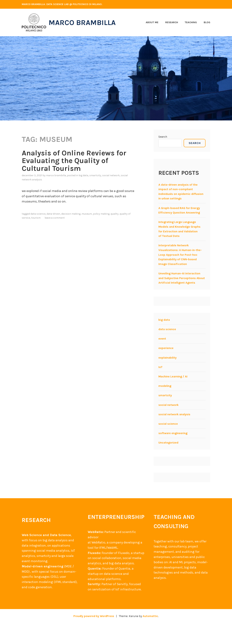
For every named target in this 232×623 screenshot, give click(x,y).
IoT (160, 367)
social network (111, 175)
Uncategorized (168, 442)
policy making (101, 213)
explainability (167, 357)
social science (168, 423)
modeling (164, 386)
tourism (36, 217)
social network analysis (174, 414)
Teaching (191, 22)
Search (162, 136)
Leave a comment (55, 217)
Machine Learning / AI (172, 376)
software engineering (172, 433)
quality (115, 213)
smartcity (95, 175)
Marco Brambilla (83, 22)
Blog (207, 22)
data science (37, 213)
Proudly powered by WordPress (93, 616)
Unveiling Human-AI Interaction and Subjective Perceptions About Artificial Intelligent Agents (181, 278)
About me (152, 22)
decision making (70, 213)
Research (171, 22)
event (162, 338)
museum (87, 213)
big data (83, 175)
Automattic (151, 616)
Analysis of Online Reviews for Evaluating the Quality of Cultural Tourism (76, 160)
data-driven (53, 213)
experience (165, 348)
